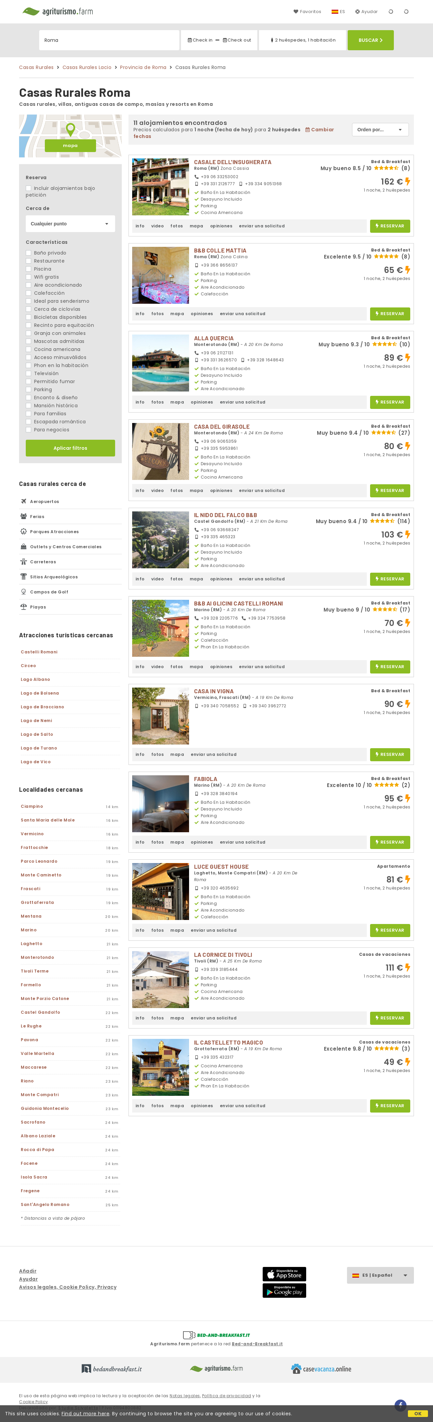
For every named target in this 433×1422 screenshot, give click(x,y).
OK (418, 1413)
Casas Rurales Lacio (87, 67)
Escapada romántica (56, 421)
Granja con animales (56, 333)
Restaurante (45, 261)
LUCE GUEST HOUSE (221, 866)
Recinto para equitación (60, 325)
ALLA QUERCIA (214, 338)
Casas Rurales (36, 67)
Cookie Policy (33, 1402)
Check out (236, 40)
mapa (70, 145)
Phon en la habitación (57, 365)
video (157, 226)
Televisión (42, 373)
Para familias (46, 413)
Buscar (371, 40)
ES (342, 11)
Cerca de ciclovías (53, 309)
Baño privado (46, 253)
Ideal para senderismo (57, 301)
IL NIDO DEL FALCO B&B (225, 514)
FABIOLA (206, 778)
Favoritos (307, 11)
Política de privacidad (226, 1396)
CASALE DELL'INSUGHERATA (233, 161)
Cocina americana (53, 349)
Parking (39, 389)
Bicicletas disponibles (56, 317)
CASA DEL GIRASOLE (222, 426)
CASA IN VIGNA (214, 691)
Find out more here (85, 1413)
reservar (390, 226)
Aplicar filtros (70, 448)
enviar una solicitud (262, 226)
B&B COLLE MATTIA (220, 250)
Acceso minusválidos (56, 357)
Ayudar (366, 11)
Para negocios (47, 429)
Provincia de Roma (143, 67)
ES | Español (388, 1275)
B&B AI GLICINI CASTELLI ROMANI (238, 603)
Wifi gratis (42, 277)
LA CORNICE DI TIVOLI (223, 954)
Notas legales (185, 1396)
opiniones (221, 226)
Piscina (38, 269)
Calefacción (45, 293)
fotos (176, 226)
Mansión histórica (52, 405)
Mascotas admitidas (55, 341)
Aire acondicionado (54, 285)
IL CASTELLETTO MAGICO (228, 1042)
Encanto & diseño (52, 397)
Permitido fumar (50, 381)
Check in (199, 40)
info (140, 226)
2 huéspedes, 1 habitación (302, 40)
